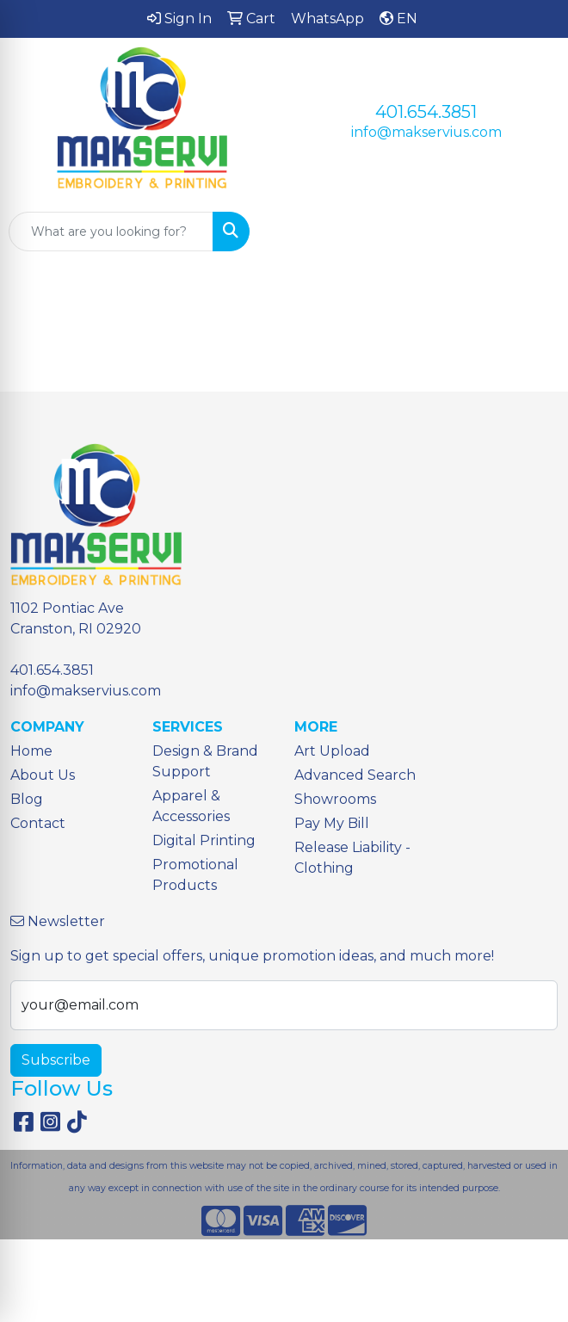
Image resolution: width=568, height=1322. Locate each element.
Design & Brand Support (205, 761)
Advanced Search (355, 775)
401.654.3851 (426, 112)
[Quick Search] (111, 231)
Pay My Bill (331, 823)
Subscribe (56, 1060)
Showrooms (335, 799)
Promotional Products (195, 874)
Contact (37, 823)
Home (31, 751)
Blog (26, 799)
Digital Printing (204, 840)
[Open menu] (533, 231)
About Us (42, 775)
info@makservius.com (426, 132)
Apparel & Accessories (191, 806)
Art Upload (332, 751)
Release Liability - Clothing (352, 857)
